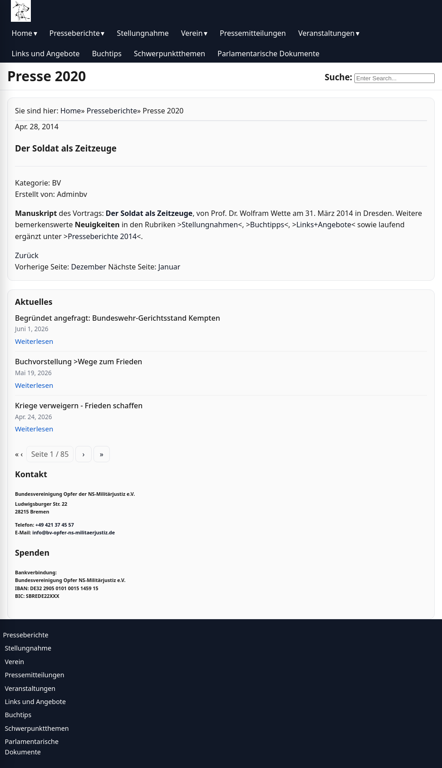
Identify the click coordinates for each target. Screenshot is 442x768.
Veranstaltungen (326, 33)
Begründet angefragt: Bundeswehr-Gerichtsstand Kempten (117, 318)
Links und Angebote (46, 54)
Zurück (27, 255)
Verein (192, 33)
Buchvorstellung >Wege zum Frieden (78, 362)
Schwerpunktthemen (169, 54)
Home (22, 33)
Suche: (338, 77)
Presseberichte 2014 (102, 236)
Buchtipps (267, 225)
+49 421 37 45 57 (54, 525)
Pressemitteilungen (253, 33)
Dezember (88, 267)
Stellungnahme (143, 33)
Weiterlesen (34, 341)
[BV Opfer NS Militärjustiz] (21, 11)
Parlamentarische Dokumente (268, 54)
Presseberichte (74, 33)
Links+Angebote (323, 225)
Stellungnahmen (210, 225)
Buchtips (107, 54)
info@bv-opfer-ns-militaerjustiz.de (73, 532)
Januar (169, 267)
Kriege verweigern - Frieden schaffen (78, 406)
